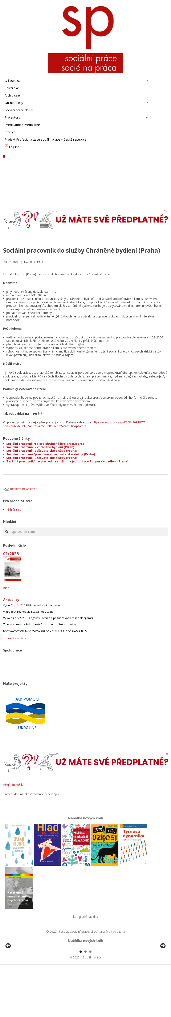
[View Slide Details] (20, 971)
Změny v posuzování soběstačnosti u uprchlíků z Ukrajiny (39, 624)
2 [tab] (85, 1000)
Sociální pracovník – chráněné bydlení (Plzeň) (40, 447)
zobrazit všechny (14, 638)
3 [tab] (90, 1000)
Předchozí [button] (8, 970)
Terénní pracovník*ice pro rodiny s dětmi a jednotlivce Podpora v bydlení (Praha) (67, 461)
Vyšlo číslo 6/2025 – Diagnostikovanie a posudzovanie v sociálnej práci (48, 618)
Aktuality (11, 599)
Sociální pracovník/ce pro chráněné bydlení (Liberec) (45, 444)
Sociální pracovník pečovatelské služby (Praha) (41, 451)
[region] (85, 971)
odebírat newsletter (20, 489)
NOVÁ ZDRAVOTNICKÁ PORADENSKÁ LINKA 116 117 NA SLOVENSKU (45, 630)
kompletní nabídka (85, 917)
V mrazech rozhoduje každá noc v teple (28, 612)
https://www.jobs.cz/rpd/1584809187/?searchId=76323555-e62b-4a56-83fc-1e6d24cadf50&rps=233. (74, 424)
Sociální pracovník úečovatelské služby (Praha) (41, 458)
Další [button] (162, 970)
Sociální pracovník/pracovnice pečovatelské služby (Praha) (50, 454)
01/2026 (11, 553)
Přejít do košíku (13, 785)
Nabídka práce (33, 262)
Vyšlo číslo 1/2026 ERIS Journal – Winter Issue (31, 605)
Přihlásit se (13, 510)
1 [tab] (81, 1000)
